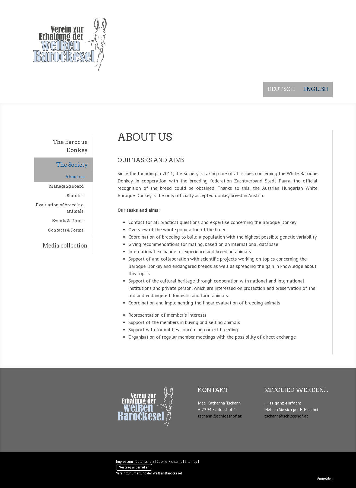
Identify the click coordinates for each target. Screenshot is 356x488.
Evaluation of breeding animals (60, 208)
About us (74, 176)
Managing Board (66, 186)
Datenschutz (144, 461)
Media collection (65, 245)
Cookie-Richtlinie (169, 461)
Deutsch (281, 89)
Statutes (75, 195)
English (316, 89)
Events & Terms (68, 220)
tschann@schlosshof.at (220, 416)
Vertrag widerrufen (134, 467)
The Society (72, 165)
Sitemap (191, 461)
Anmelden (325, 478)
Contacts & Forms (66, 230)
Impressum (124, 461)
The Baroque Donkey (70, 146)
